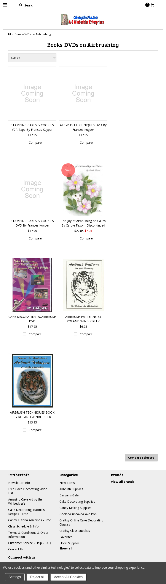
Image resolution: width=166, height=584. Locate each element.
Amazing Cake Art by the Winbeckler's (25, 501)
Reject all (37, 577)
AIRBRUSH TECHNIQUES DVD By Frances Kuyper (83, 127)
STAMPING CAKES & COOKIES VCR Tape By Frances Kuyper (32, 127)
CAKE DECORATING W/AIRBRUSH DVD (32, 319)
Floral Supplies (69, 543)
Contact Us (16, 549)
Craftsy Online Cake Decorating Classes (81, 522)
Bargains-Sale (69, 495)
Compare (35, 142)
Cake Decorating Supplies (77, 501)
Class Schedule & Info (23, 526)
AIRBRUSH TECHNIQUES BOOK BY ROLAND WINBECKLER (32, 414)
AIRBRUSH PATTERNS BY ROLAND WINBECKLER (83, 319)
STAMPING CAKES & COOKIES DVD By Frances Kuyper (32, 223)
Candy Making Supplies (75, 508)
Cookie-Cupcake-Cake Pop (78, 514)
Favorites (65, 537)
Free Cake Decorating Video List (27, 491)
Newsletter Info (19, 483)
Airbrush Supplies (71, 489)
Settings (14, 577)
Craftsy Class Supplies (74, 531)
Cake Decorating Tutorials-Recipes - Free (27, 512)
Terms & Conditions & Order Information (28, 534)
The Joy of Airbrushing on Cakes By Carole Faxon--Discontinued (83, 223)
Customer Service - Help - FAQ (29, 543)
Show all (65, 548)
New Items (67, 483)
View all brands (122, 482)
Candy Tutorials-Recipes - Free (29, 520)
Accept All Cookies (68, 577)
